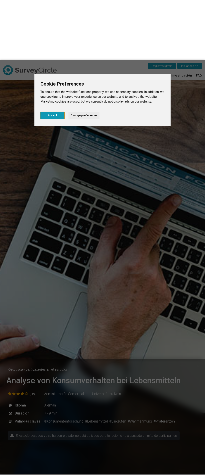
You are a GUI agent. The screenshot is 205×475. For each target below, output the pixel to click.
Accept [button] (52, 55)
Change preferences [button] (83, 55)
